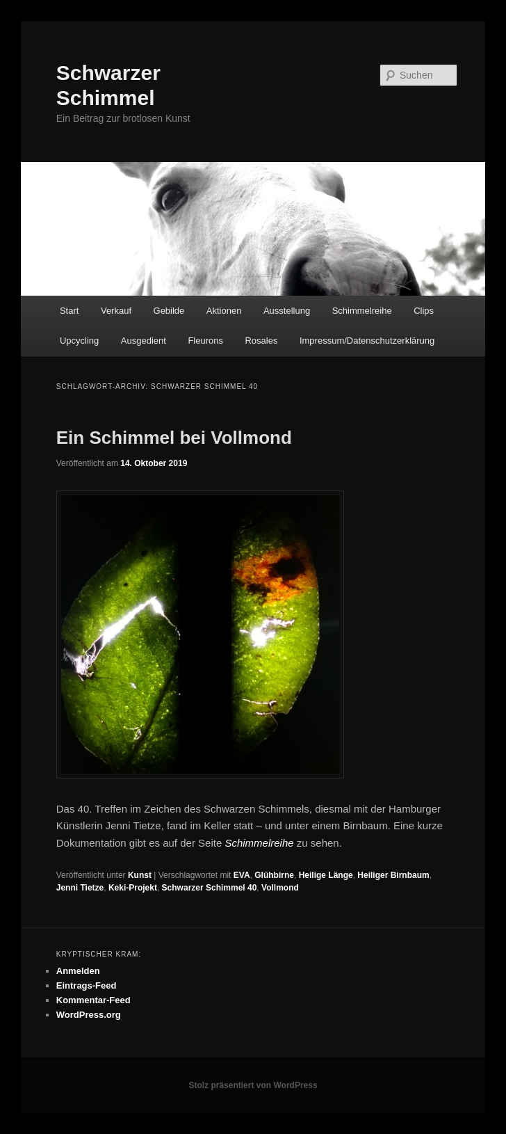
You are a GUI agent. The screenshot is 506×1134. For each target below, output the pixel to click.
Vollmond (280, 888)
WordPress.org (88, 1014)
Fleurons (205, 340)
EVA (242, 875)
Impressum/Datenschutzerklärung (367, 340)
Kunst (140, 875)
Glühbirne (274, 875)
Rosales (261, 340)
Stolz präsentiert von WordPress (252, 1085)
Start (69, 310)
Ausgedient (143, 340)
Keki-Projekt (132, 888)
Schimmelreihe (362, 310)
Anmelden (78, 971)
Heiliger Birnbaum (393, 875)
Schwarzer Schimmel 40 (209, 888)
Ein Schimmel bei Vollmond (174, 437)
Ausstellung (286, 310)
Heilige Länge (326, 875)
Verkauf (116, 310)
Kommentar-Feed (93, 1000)
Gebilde (169, 310)
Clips (424, 310)
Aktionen (224, 310)
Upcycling (79, 340)
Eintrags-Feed (86, 985)
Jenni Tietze (80, 888)
